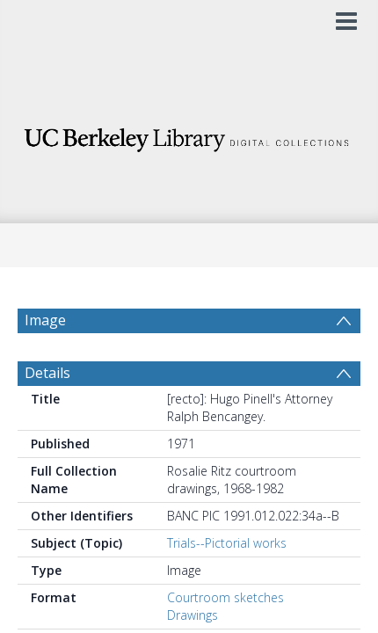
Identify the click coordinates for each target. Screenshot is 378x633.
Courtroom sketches (225, 607)
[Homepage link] (189, 135)
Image (45, 320)
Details (47, 382)
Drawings (192, 624)
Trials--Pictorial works (227, 552)
